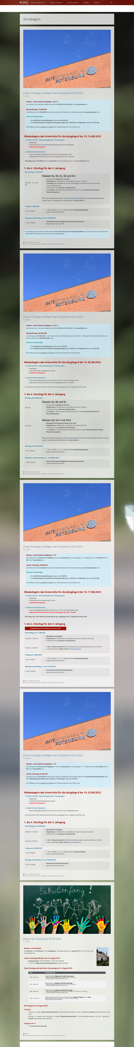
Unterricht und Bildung (58, 2)
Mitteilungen (32, 242)
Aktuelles (98, 2)
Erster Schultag (29, 244)
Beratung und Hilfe (74, 2)
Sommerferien (44, 1035)
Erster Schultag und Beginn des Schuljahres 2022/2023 (53, 755)
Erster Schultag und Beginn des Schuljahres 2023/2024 (53, 547)
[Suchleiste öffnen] (111, 2)
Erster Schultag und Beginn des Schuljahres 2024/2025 (53, 317)
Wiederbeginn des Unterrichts (57, 1035)
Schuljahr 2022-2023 (53, 244)
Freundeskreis (74, 198)
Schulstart (61, 244)
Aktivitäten (87, 2)
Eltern (26, 242)
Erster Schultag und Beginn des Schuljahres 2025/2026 (53, 93)
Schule (38, 242)
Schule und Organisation (39, 2)
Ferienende (37, 244)
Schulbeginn (44, 244)
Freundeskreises (75, 649)
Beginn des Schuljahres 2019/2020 (42, 939)
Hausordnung (46, 145)
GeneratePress (80, 1044)
